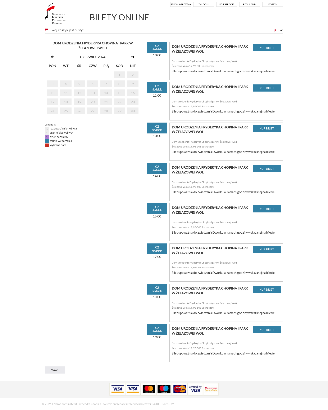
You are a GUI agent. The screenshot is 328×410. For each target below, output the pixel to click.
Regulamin (249, 4)
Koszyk (272, 4)
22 (119, 102)
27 (93, 111)
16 (133, 93)
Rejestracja (226, 4)
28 (106, 111)
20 (93, 102)
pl (275, 30)
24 (52, 111)
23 (133, 102)
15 (119, 93)
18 (66, 102)
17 (52, 102)
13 (93, 93)
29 (119, 111)
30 (133, 111)
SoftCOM (168, 404)
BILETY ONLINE (119, 17)
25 (66, 111)
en (281, 30)
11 (66, 93)
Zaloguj (204, 4)
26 (79, 111)
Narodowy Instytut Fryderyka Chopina (63, 14)
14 (106, 93)
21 (106, 102)
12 (79, 93)
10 (52, 93)
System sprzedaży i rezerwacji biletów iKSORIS (131, 404)
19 (79, 102)
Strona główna (181, 4)
